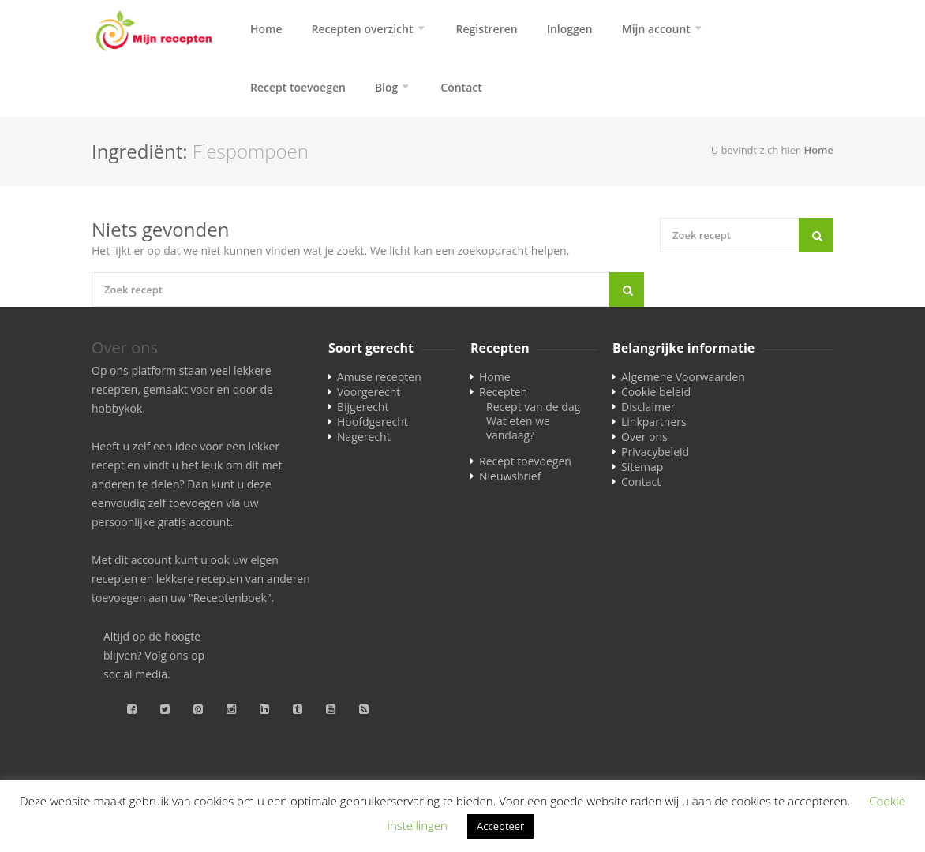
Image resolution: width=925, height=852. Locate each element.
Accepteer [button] (500, 826)
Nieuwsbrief (510, 476)
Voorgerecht (368, 391)
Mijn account (656, 28)
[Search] (626, 289)
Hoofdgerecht (372, 421)
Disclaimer (648, 406)
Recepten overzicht (363, 28)
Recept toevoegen (298, 87)
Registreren (487, 28)
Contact (460, 87)
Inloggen (570, 28)
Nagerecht (364, 436)
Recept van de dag (533, 406)
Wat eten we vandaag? (518, 428)
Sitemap (642, 466)
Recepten (503, 391)
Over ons (644, 436)
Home (266, 28)
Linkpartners (654, 421)
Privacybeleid (655, 451)
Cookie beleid (656, 391)
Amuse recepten (379, 376)
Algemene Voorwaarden (683, 376)
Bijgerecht (362, 406)
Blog (386, 87)
